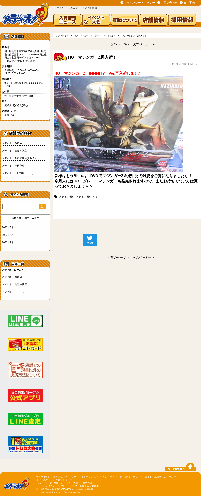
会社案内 (189, 2)
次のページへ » (144, 44)
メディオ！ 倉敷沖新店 (14, 150)
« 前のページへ (119, 44)
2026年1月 (7, 242)
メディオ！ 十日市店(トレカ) (17, 173)
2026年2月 (7, 235)
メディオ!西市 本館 (86, 196)
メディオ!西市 (66, 196)
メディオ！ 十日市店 (13, 165)
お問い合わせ (169, 2)
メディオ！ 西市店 (12, 143)
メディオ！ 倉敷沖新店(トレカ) (19, 158)
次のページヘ (142, 257)
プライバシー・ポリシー (139, 2)
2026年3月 (7, 227)
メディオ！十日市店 (13, 292)
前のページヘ (120, 257)
